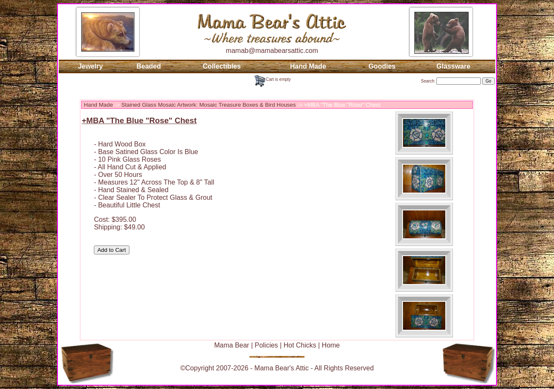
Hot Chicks (299, 345)
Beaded (149, 66)
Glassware (453, 66)
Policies (266, 345)
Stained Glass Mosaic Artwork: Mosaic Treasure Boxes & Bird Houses (208, 105)
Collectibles (222, 66)
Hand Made (308, 66)
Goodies (381, 66)
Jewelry (90, 66)
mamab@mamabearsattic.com (272, 50)
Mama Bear (231, 345)
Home (331, 345)
